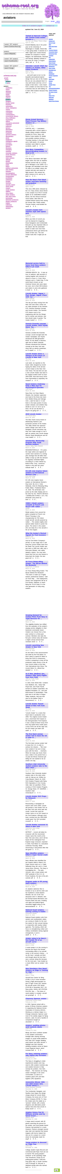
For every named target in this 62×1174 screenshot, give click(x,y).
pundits (8, 181)
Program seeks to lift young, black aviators (37, 882)
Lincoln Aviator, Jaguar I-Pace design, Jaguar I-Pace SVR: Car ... (36, 295)
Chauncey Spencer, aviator (36, 998)
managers (9, 149)
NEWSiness (51, 66)
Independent (52, 59)
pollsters (8, 171)
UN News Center (53, 92)
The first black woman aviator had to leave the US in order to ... (36, 735)
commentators (10, 114)
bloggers (8, 101)
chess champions (11, 108)
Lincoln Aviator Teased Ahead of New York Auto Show (35, 705)
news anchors (10, 158)
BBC (50, 44)
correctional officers (12, 116)
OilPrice (51, 72)
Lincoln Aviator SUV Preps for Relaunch (36, 797)
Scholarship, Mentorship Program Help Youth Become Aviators (35, 442)
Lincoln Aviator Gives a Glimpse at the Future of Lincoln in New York (35, 355)
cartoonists (9, 106)
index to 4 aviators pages (32, 26)
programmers (10, 176)
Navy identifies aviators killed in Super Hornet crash (37, 854)
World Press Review (54, 101)
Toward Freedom (53, 90)
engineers (9, 124)
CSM (50, 48)
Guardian (51, 55)
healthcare (9, 139)
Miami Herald (52, 63)
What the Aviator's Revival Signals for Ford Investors (36, 534)
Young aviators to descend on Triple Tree (36, 1143)
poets (7, 165)
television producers (12, 200)
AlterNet (51, 39)
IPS (49, 57)
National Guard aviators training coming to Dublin (35, 911)
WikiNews (51, 99)
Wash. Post (51, 95)
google (53, 21)
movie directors (10, 154)
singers (8, 188)
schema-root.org (10, 75)
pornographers (10, 173)
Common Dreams (53, 50)
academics (9, 88)
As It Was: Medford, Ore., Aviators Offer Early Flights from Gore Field (36, 675)
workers (8, 208)
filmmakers (9, 129)
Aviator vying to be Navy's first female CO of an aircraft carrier (36, 940)
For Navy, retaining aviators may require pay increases (36, 1054)
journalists (9, 144)
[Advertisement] (37, 105)
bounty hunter (10, 103)
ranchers (8, 183)
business (8, 104)
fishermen (9, 131)
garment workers (11, 134)
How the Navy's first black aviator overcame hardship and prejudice (36, 181)
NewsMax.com (52, 70)
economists (9, 119)
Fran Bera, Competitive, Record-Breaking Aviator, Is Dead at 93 (36, 151)
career (7, 79)
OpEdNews (51, 74)
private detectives (11, 174)
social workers (10, 190)
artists (8, 94)
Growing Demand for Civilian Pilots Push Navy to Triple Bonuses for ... (36, 616)
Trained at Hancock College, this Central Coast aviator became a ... (36, 37)
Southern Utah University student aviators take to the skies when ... (36, 765)
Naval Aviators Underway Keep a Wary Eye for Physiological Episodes (35, 385)
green (7, 138)
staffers (8, 191)
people (6, 78)
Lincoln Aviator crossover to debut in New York (37, 825)
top (56, 1170)
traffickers (9, 205)
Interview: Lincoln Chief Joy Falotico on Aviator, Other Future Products (36, 67)
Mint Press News (53, 64)
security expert (10, 185)
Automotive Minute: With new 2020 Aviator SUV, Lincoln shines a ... (35, 1083)
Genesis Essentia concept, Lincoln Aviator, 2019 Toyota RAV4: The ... (37, 325)
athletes (8, 96)
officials (8, 159)
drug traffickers (10, 118)
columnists (9, 111)
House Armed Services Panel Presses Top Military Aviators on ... (36, 121)
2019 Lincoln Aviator (33, 414)
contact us (50, 26)
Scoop (50, 83)
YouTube (57, 22)
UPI (50, 94)
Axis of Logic (52, 43)
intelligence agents (11, 141)
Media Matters (52, 61)
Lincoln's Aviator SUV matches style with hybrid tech (36, 211)
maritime (8, 151)
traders (8, 203)
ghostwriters (9, 136)
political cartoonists (12, 168)
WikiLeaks (51, 97)
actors (8, 89)
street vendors (10, 195)
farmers (8, 128)
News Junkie (52, 68)
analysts (8, 93)
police (7, 166)
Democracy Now (53, 54)
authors (8, 98)
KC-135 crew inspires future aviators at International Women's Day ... (36, 472)
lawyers (8, 146)
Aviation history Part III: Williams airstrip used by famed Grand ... (35, 1114)
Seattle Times (52, 84)
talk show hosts (11, 196)
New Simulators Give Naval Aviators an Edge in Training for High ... (37, 970)
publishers (9, 180)
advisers (8, 91)
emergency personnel (12, 123)
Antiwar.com (52, 41)
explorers (9, 126)
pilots (8, 83)
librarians (9, 148)
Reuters (51, 81)
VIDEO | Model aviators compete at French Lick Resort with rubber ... (35, 505)
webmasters (9, 206)
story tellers (9, 193)
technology (9, 198)
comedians (9, 113)
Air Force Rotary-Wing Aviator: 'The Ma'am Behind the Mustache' (36, 563)
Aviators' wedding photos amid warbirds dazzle (35, 1026)
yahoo (58, 21)
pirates (8, 161)
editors (8, 121)
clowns (8, 109)
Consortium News (53, 52)
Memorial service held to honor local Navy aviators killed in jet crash (35, 265)
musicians (9, 156)
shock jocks (9, 186)
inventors (9, 143)
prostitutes (9, 178)
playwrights (9, 163)
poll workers (9, 169)
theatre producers (11, 201)
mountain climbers (11, 153)
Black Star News (53, 46)
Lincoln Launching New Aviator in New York (35, 646)
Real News (51, 79)
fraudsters (9, 133)
